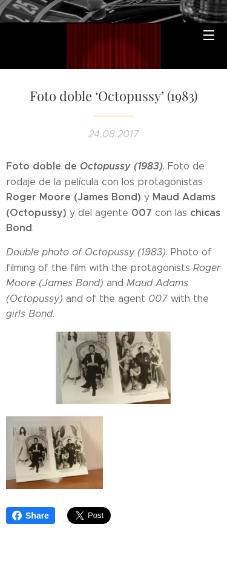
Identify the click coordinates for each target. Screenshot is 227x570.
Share (30, 515)
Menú (208, 35)
